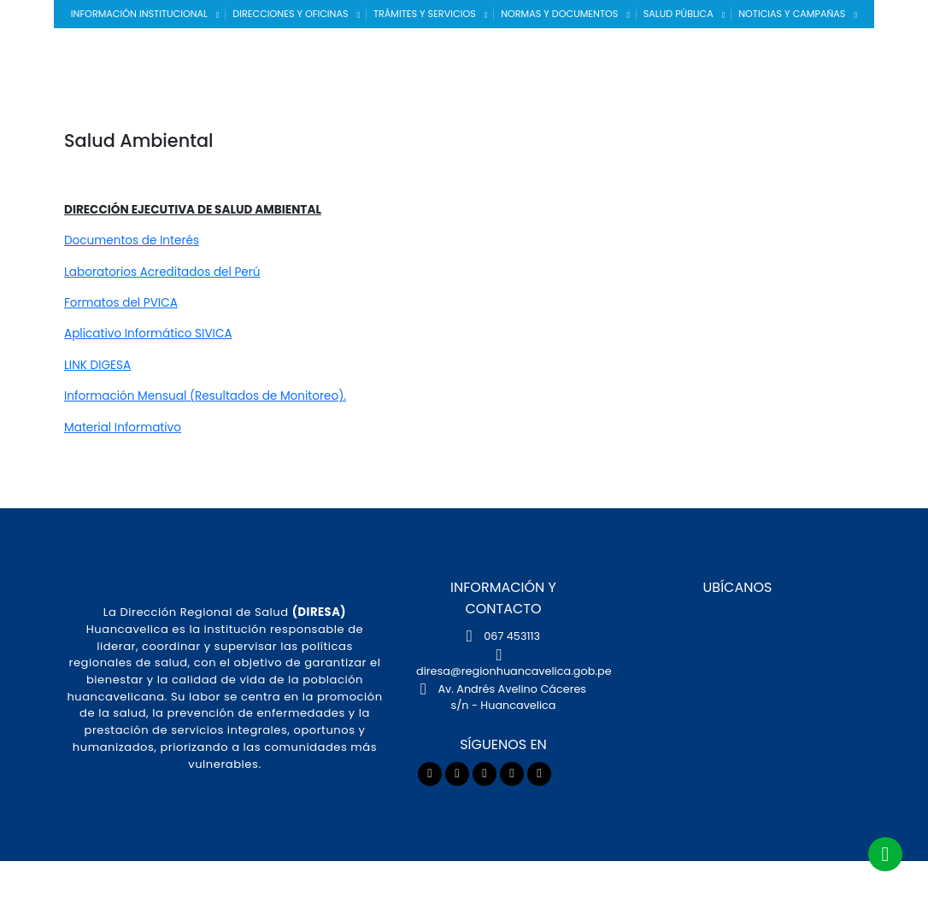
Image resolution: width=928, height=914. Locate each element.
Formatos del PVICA (121, 303)
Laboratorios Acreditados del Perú (162, 272)
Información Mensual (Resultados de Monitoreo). (205, 396)
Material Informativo (122, 427)
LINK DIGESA (97, 365)
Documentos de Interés (131, 240)
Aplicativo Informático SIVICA (148, 333)
